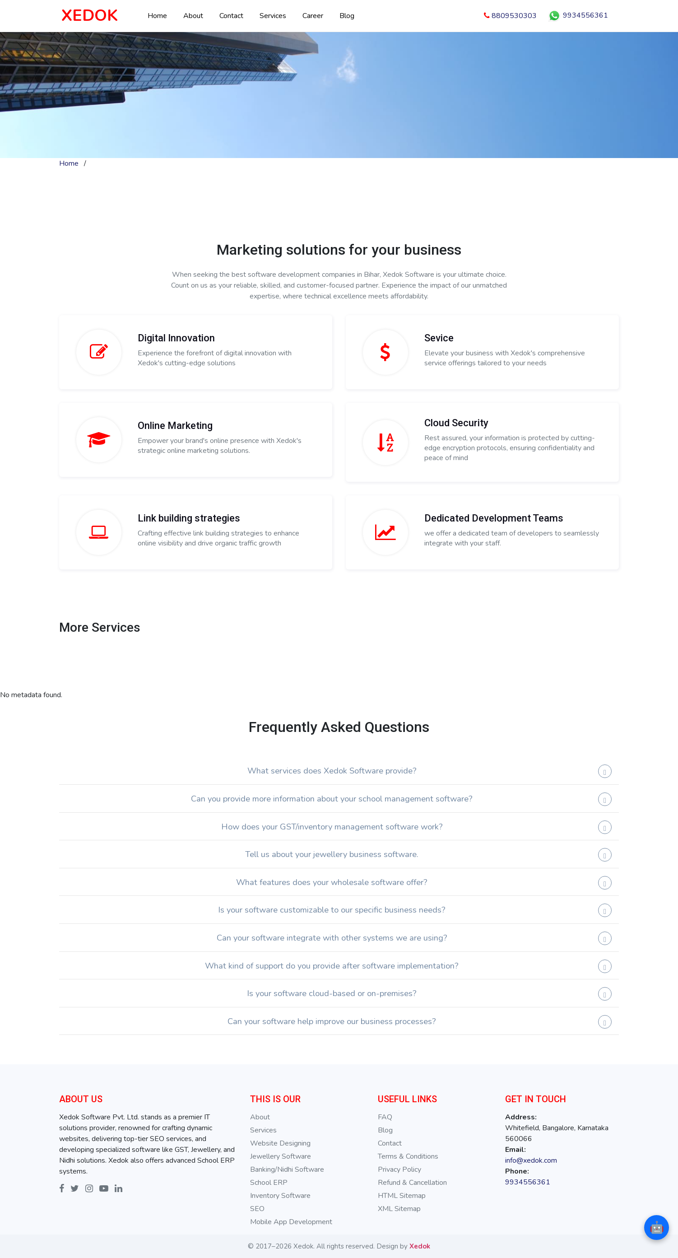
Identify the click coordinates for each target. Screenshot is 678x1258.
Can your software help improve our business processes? (332, 1021)
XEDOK (89, 16)
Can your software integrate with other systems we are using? (332, 937)
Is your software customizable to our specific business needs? (332, 909)
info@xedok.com (531, 1160)
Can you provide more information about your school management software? (332, 798)
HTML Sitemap (402, 1196)
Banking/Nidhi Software (287, 1169)
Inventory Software (280, 1196)
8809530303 (510, 16)
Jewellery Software (280, 1156)
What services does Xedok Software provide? (332, 770)
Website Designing (280, 1143)
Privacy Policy (399, 1169)
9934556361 (578, 16)
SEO (257, 1209)
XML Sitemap (399, 1209)
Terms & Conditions (408, 1156)
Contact (231, 16)
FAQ (385, 1117)
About (193, 16)
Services (273, 16)
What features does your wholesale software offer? (331, 882)
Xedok (419, 1246)
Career (312, 16)
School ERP (269, 1183)
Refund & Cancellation (412, 1183)
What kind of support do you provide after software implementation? (332, 965)
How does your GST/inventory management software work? (332, 826)
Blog (346, 16)
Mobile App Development (291, 1222)
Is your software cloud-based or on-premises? (332, 993)
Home (157, 16)
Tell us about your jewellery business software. (331, 854)
